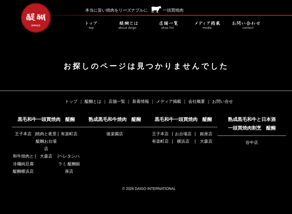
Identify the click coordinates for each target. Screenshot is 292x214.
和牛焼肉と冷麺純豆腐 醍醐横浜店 (23, 163)
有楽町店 (69, 133)
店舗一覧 (168, 25)
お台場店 (183, 133)
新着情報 (140, 101)
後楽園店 (114, 133)
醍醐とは (129, 25)
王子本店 (23, 133)
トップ (91, 25)
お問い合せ (245, 25)
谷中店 (252, 142)
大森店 (46, 156)
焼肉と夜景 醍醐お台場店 (46, 141)
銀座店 (206, 133)
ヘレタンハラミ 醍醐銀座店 (69, 163)
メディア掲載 (207, 25)
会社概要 (196, 101)
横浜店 (183, 141)
